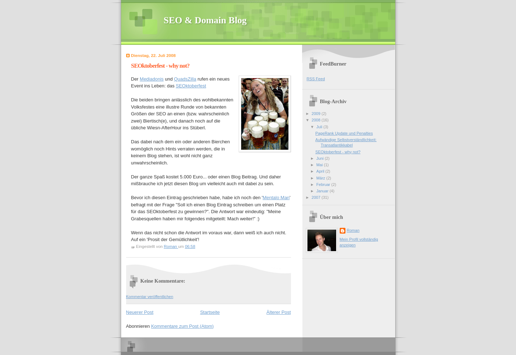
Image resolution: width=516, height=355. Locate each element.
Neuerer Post (140, 312)
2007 (317, 197)
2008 (317, 120)
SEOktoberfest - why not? (337, 152)
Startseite (210, 312)
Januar (323, 191)
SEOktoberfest (191, 85)
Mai (320, 165)
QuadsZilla (185, 79)
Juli (320, 127)
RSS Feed (316, 79)
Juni (320, 158)
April (320, 171)
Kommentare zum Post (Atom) (182, 326)
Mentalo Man (276, 197)
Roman (353, 230)
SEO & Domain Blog (205, 20)
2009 (317, 113)
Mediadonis (152, 79)
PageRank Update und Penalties (344, 133)
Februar (323, 184)
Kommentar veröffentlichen (149, 296)
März (321, 178)
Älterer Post (279, 312)
